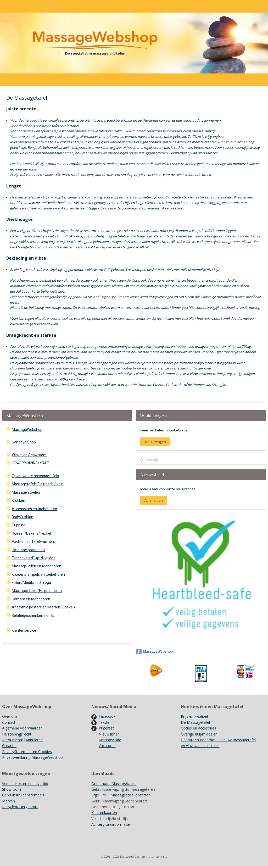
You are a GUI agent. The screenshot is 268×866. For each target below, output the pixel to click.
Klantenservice (24, 630)
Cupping (18, 525)
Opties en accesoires (198, 728)
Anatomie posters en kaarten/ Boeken (43, 607)
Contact (8, 722)
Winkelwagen (155, 441)
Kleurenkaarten (104, 812)
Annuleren (34, 739)
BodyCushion (22, 517)
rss (165, 856)
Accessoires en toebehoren (34, 509)
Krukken (18, 500)
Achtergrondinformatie (110, 824)
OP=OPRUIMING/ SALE (30, 463)
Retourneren (12, 739)
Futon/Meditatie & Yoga (31, 582)
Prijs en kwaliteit (194, 716)
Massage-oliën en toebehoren (36, 566)
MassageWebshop (27, 430)
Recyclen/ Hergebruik (20, 806)
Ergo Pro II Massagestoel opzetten (120, 795)
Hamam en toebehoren (31, 599)
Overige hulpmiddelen (199, 734)
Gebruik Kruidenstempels (23, 795)
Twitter (105, 722)
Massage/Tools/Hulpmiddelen (37, 591)
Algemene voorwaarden (22, 728)
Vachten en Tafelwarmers (33, 541)
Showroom (11, 789)
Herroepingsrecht (16, 734)
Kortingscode (110, 739)
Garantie (9, 745)
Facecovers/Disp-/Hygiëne (33, 558)
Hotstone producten (28, 550)
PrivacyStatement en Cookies (27, 751)
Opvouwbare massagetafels (35, 476)
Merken (8, 801)
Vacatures (107, 745)
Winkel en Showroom (29, 455)
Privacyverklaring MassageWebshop (32, 757)
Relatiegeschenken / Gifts (33, 615)
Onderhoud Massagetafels (113, 783)
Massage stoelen (26, 492)
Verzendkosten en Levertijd (25, 783)
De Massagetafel (195, 722)
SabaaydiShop (24, 442)
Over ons (10, 716)
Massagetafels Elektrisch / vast (38, 484)
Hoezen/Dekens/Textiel (31, 533)
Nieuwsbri (107, 734)
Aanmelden (153, 500)
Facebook (107, 716)
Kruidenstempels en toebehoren (38, 574)
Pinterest (106, 728)
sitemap (154, 856)
